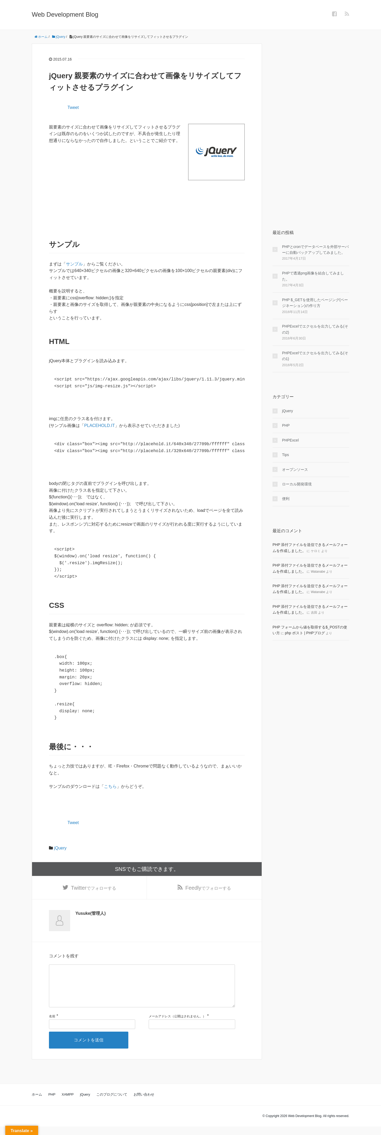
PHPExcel (290, 440)
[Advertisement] (147, 204)
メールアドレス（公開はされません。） (177, 1025)
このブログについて (111, 1103)
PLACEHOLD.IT (99, 425)
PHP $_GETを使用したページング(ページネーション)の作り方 (315, 303)
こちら (110, 786)
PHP (286, 425)
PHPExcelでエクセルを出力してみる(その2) (315, 329)
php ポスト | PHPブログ (305, 633)
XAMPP (68, 1103)
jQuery (60, 848)
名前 (52, 1025)
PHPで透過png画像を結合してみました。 (313, 276)
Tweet (73, 107)
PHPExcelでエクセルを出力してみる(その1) (315, 356)
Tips (285, 455)
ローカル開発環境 (297, 484)
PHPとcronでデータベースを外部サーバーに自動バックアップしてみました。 (315, 250)
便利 (285, 499)
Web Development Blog (65, 14)
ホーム (37, 1103)
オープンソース (295, 469)
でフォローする (93, 888)
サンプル (74, 264)
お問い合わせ (144, 1103)
